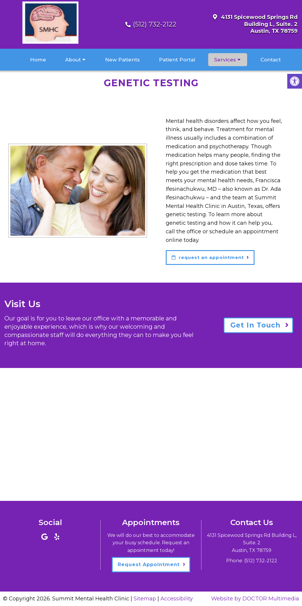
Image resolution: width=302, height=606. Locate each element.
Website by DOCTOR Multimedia (255, 598)
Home (38, 60)
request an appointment (208, 257)
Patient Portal (177, 60)
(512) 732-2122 (154, 24)
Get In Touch (255, 325)
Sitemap (145, 598)
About (73, 60)
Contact (270, 60)
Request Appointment (149, 564)
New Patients (122, 60)
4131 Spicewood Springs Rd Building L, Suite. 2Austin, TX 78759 (259, 24)
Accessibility (176, 598)
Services (225, 60)
